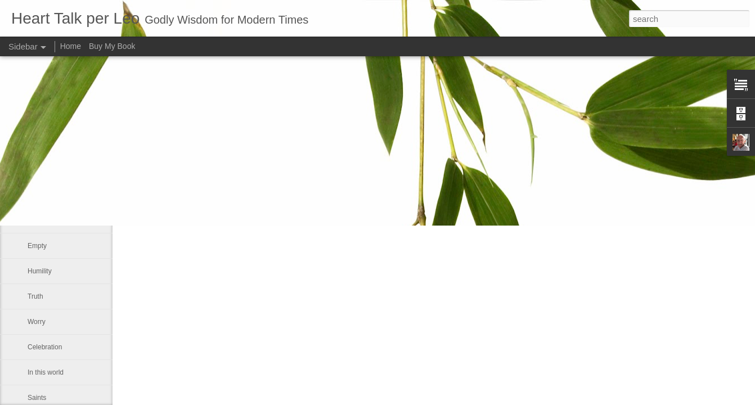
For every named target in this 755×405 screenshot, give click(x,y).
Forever (39, 195)
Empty (37, 246)
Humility (40, 271)
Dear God (42, 170)
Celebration (45, 347)
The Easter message (59, 220)
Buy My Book (112, 46)
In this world (46, 372)
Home (70, 46)
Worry (37, 322)
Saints (37, 398)
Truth (35, 296)
